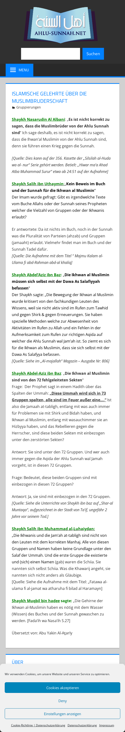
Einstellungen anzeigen (62, 713)
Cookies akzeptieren (62, 687)
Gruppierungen (28, 107)
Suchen (93, 53)
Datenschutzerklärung (82, 725)
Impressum (106, 725)
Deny (62, 700)
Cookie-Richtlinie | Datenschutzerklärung (38, 725)
